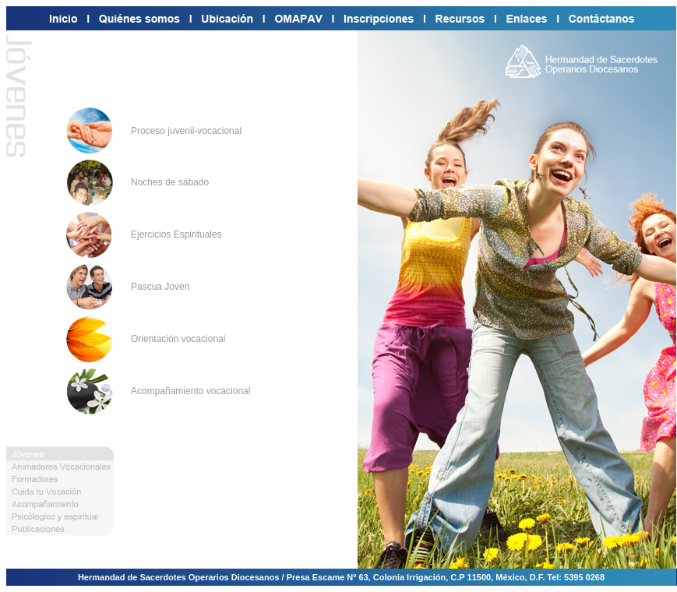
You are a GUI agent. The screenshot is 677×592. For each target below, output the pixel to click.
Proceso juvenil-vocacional (186, 130)
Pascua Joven (160, 286)
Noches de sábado (170, 182)
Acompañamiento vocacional (190, 391)
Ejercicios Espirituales (176, 234)
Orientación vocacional (178, 338)
